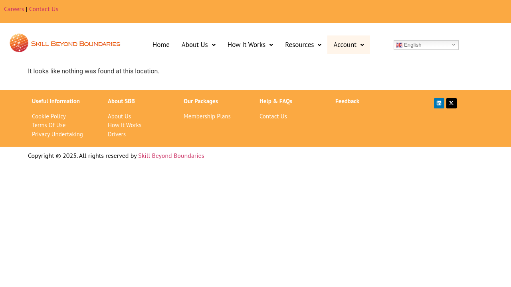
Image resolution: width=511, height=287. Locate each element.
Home (161, 44)
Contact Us (43, 9)
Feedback (347, 101)
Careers (14, 9)
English (408, 44)
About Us (199, 44)
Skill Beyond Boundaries (171, 155)
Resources (303, 44)
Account (348, 44)
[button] (199, 44)
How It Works (250, 44)
